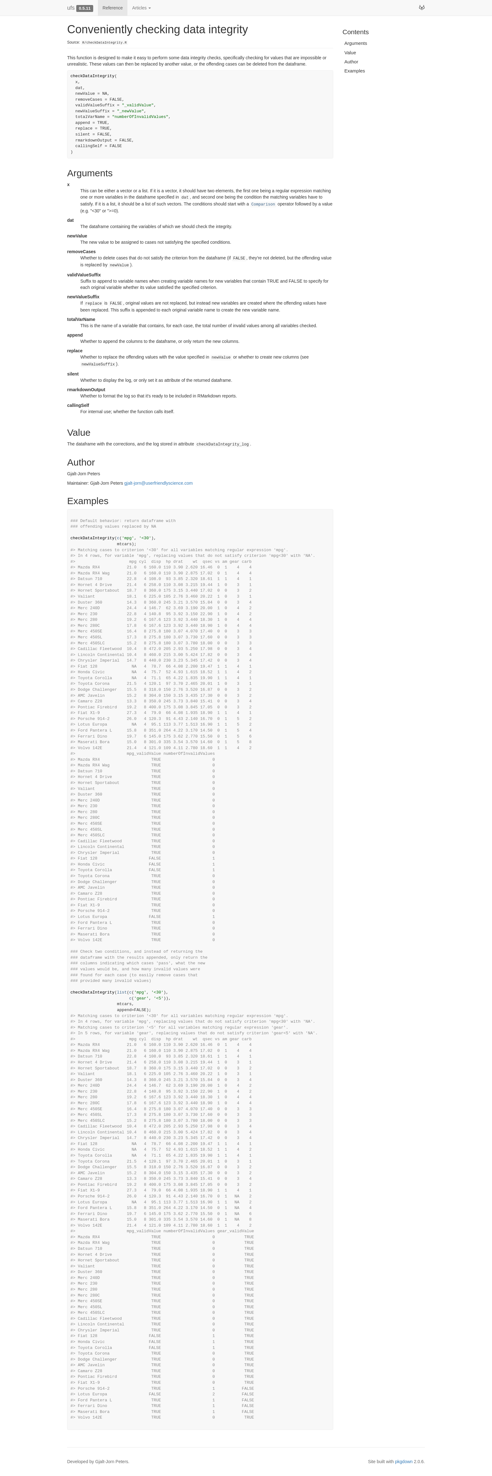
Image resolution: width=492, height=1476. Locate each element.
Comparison (263, 204)
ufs (71, 8)
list (122, 992)
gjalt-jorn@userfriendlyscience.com (158, 483)
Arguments (356, 43)
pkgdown (404, 1461)
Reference (113, 7)
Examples (355, 70)
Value (350, 52)
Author (351, 61)
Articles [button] (141, 7)
